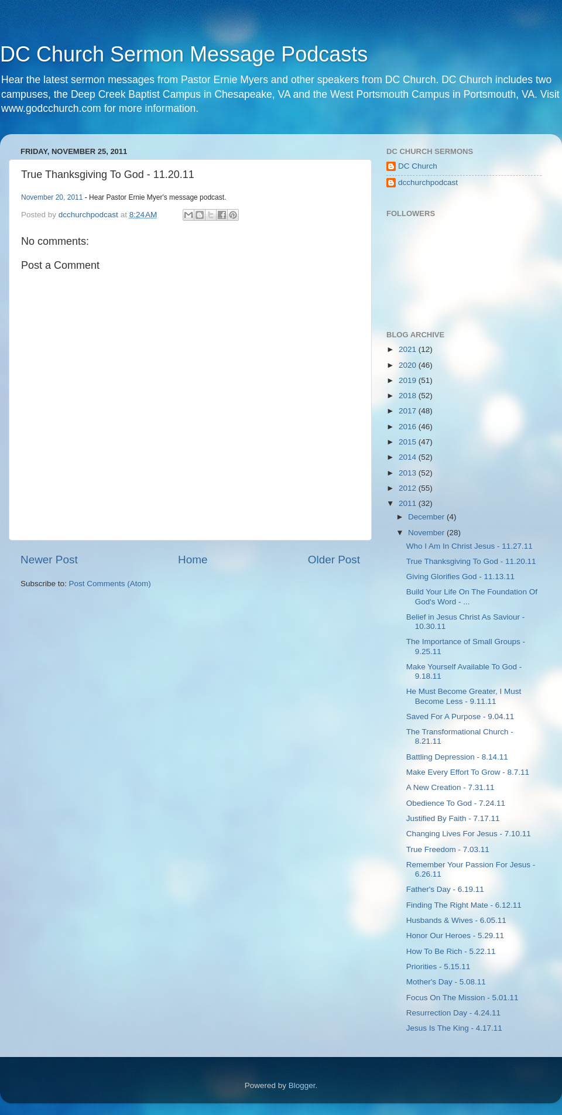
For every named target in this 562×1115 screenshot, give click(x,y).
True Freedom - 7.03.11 (447, 849)
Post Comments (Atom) (110, 583)
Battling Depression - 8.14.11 (457, 757)
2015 (409, 441)
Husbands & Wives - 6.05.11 (456, 920)
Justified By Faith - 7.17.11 (453, 818)
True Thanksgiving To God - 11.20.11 (471, 561)
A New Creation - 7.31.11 (450, 787)
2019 (409, 380)
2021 (409, 349)
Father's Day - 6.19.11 (445, 889)
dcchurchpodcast (428, 182)
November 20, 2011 (52, 197)
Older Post (334, 559)
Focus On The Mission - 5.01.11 (462, 997)
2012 (409, 488)
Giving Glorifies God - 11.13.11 (460, 576)
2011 (409, 503)
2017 (409, 410)
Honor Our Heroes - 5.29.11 (455, 935)
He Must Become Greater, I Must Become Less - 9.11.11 (464, 696)
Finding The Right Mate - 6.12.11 (464, 905)
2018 (409, 395)
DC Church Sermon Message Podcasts (184, 54)
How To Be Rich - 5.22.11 (451, 951)
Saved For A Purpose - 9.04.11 (460, 716)
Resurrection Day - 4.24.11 (453, 1012)
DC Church (417, 166)
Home (192, 559)
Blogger (302, 1085)
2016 (409, 426)
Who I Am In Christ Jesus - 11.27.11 (469, 546)
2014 (409, 457)
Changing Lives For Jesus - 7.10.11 (468, 833)
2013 (409, 472)
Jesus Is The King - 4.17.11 (454, 1028)
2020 (409, 365)
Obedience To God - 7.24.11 (455, 803)
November (427, 532)
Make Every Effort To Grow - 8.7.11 (467, 772)
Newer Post (49, 559)
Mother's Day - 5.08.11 (446, 981)
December (427, 516)
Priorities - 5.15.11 (438, 966)
